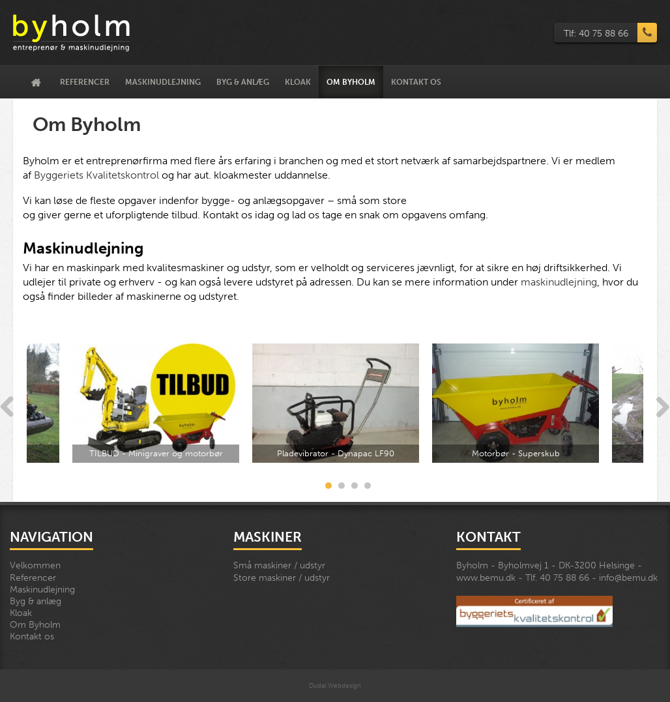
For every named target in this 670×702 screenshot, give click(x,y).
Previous (7, 407)
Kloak (298, 82)
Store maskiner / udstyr (281, 577)
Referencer (84, 82)
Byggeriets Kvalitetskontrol (96, 175)
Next (663, 407)
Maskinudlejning (163, 82)
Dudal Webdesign (335, 686)
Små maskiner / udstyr (279, 565)
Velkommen (36, 82)
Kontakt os (416, 82)
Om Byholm (351, 82)
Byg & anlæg (242, 82)
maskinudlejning (559, 282)
